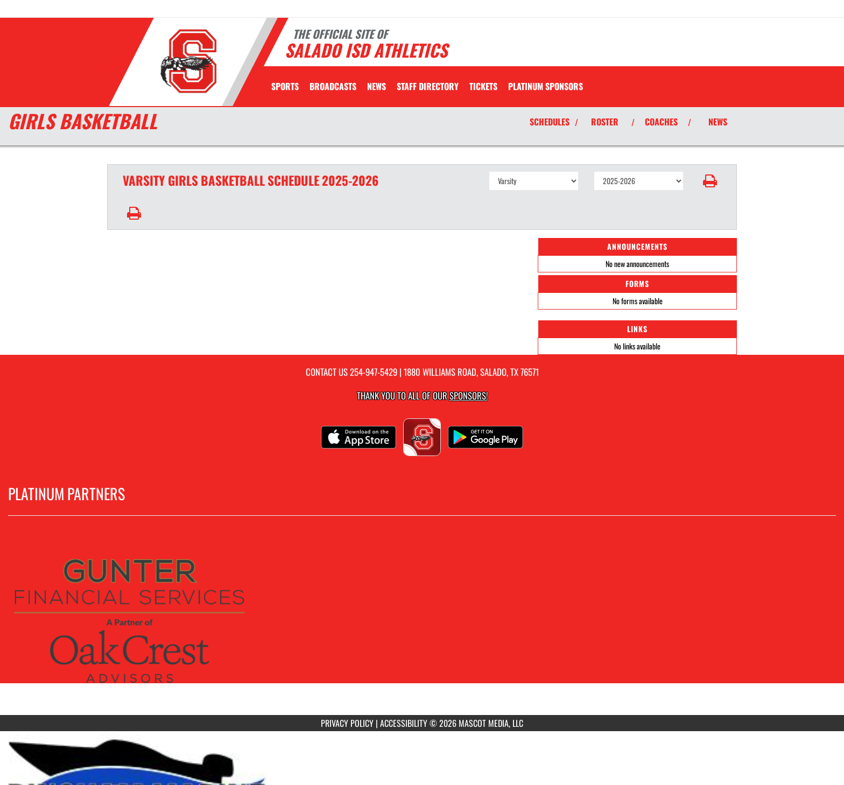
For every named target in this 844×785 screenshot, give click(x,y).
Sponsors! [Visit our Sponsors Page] (468, 395)
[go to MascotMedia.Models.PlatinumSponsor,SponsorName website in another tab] (422, 623)
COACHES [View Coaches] (661, 121)
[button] (710, 180)
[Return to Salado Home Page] (188, 61)
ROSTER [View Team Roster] (604, 121)
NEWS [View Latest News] (717, 121)
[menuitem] (333, 86)
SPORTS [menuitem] (285, 86)
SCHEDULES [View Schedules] (549, 121)
